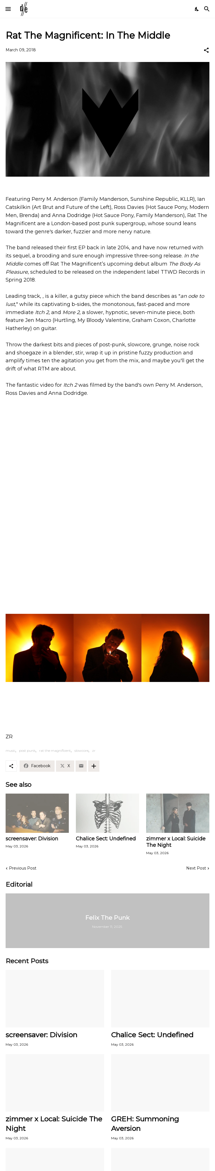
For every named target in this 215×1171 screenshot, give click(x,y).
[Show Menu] (7, 9)
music (10, 750)
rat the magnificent (55, 750)
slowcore (81, 750)
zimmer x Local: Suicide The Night (175, 842)
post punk (27, 750)
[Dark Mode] (197, 9)
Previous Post (22, 868)
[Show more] (93, 766)
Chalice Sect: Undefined (106, 839)
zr (93, 750)
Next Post (196, 868)
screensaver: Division (32, 839)
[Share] (206, 50)
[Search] (207, 9)
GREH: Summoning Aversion (145, 1123)
